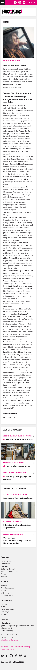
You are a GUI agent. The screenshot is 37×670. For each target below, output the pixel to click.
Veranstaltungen (7, 595)
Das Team (4, 566)
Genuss (4, 604)
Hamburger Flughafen (12, 521)
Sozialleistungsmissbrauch (14, 473)
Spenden (32, 2)
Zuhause (4, 614)
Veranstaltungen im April (13, 463)
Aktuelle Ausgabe (7, 588)
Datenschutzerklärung (22, 647)
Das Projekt (5, 564)
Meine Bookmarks (24, 2)
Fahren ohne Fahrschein (13, 534)
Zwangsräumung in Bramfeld (15, 495)
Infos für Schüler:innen (9, 571)
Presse (3, 574)
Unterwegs (5, 612)
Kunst (3, 607)
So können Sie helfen (8, 569)
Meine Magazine (19, 2)
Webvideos (5, 593)
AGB (11, 647)
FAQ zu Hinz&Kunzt (8, 561)
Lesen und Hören (7, 609)
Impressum (4, 647)
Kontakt (4, 577)
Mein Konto (15, 2)
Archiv (3, 590)
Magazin (4, 585)
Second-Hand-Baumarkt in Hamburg (17, 436)
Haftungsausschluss (7, 649)
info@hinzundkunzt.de (9, 640)
